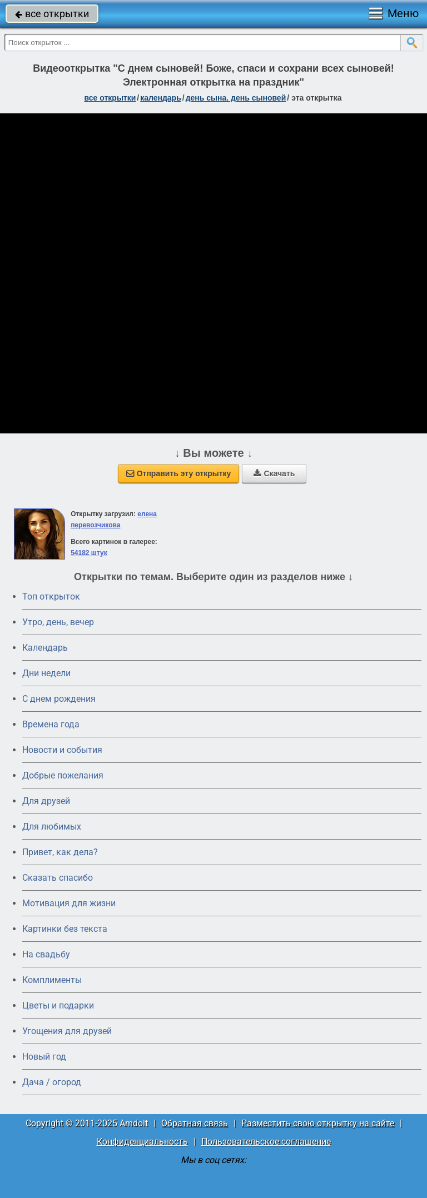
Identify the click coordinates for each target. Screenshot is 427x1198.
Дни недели (46, 673)
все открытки (52, 13)
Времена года (51, 724)
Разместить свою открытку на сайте (317, 1123)
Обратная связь (194, 1123)
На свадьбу (46, 954)
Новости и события (62, 750)
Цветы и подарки (58, 1005)
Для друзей (46, 801)
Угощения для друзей (67, 1031)
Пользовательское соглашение (266, 1141)
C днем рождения (59, 698)
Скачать (274, 473)
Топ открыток (51, 596)
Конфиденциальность (142, 1141)
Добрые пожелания (62, 775)
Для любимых (51, 826)
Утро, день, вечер (58, 622)
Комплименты (52, 980)
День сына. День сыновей (236, 97)
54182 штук (89, 553)
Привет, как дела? (60, 852)
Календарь (160, 97)
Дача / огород (51, 1082)
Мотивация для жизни (69, 903)
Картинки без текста (64, 929)
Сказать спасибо (57, 877)
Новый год (44, 1056)
